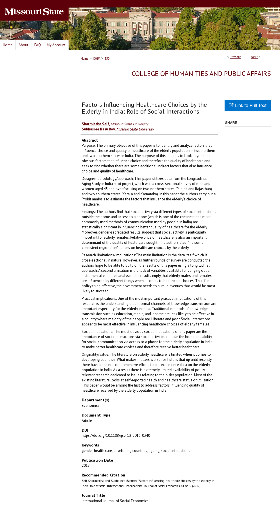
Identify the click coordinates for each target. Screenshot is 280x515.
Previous (235, 57)
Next (254, 57)
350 (107, 59)
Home (85, 59)
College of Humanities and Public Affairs (201, 73)
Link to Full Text (247, 105)
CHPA (96, 59)
